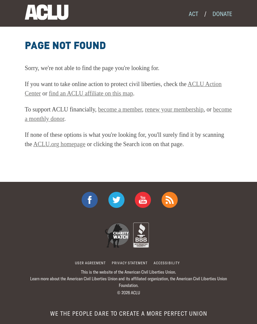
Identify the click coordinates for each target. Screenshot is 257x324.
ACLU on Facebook (90, 200)
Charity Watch (117, 235)
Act (193, 13)
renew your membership (174, 109)
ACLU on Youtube (143, 200)
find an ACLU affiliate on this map (91, 93)
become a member (120, 109)
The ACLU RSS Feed (170, 200)
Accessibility (167, 263)
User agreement (90, 263)
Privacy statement (130, 263)
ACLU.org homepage (59, 144)
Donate (222, 13)
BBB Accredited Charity (141, 235)
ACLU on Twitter (116, 200)
